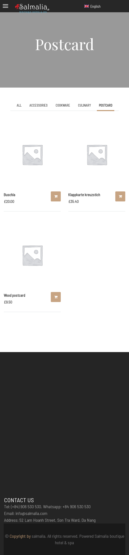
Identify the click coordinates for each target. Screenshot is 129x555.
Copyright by (20, 536)
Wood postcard (14, 295)
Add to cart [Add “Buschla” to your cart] (56, 196)
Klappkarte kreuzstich (84, 194)
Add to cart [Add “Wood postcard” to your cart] (56, 297)
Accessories (38, 105)
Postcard (105, 105)
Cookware (63, 105)
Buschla (9, 194)
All (19, 105)
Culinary (84, 105)
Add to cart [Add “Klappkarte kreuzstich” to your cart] (120, 196)
